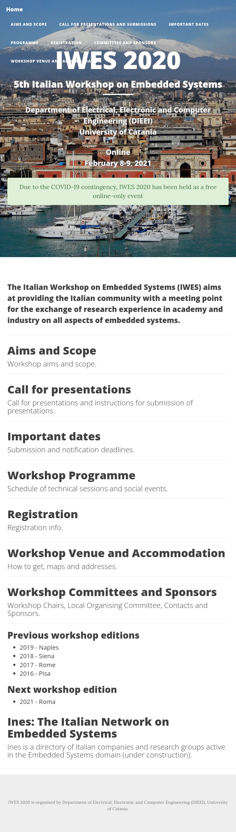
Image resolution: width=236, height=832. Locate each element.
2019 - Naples (39, 647)
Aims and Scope (29, 24)
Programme (24, 42)
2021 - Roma (38, 701)
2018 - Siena (37, 656)
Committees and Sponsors (125, 42)
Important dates (189, 24)
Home (14, 9)
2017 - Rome (38, 665)
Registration (66, 42)
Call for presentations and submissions (107, 24)
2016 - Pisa (35, 673)
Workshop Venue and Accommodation (56, 61)
